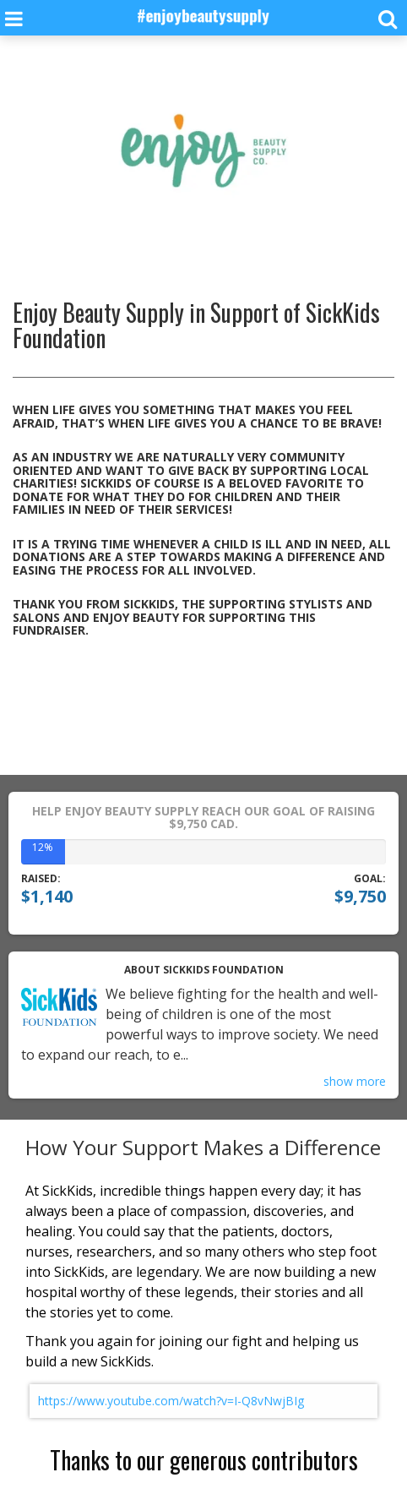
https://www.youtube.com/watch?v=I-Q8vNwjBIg (171, 1401)
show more (354, 1081)
